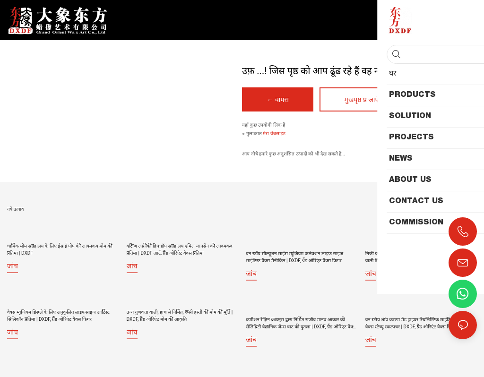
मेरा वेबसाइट (274, 134)
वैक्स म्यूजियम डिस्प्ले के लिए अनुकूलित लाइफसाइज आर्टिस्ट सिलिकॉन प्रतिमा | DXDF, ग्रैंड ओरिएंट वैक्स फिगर (58, 313)
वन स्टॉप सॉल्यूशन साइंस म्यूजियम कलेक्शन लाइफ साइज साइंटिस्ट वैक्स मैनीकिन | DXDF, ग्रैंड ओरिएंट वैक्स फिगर (294, 249)
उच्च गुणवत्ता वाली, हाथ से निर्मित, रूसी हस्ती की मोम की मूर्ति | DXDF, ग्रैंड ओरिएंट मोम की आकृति (180, 313)
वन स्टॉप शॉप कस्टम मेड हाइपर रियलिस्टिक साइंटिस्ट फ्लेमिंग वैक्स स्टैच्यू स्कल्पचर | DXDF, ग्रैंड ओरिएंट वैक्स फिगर (416, 313)
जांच (12, 265)
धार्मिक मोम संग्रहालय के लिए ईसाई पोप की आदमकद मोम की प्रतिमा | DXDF (59, 249)
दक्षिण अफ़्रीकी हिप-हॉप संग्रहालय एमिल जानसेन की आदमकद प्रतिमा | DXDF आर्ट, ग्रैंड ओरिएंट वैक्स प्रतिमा (180, 249)
